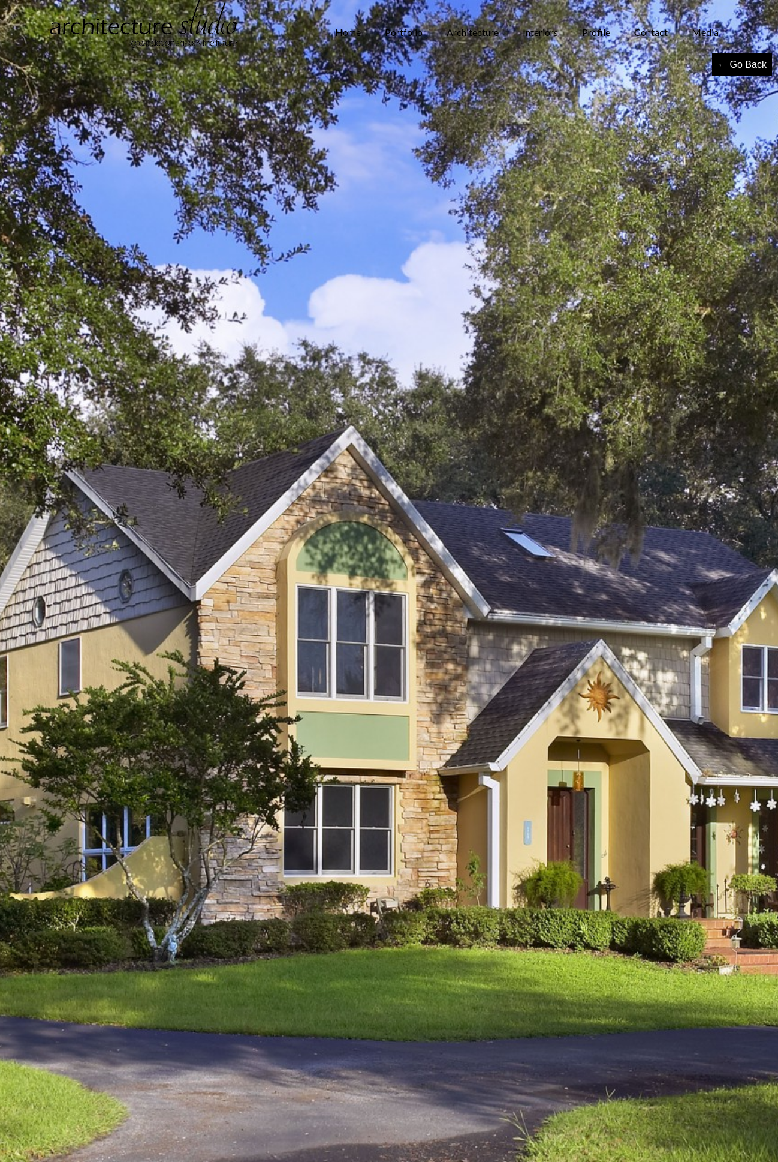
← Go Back (742, 64)
